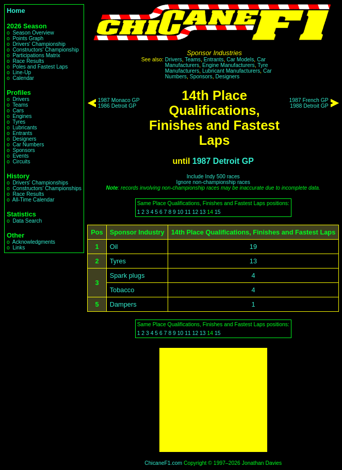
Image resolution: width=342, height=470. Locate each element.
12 (195, 212)
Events (20, 156)
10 (180, 212)
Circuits (21, 161)
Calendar (23, 78)
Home (16, 10)
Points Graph (27, 38)
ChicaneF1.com (163, 463)
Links (18, 247)
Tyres (18, 122)
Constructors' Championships (46, 188)
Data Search (27, 221)
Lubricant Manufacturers (231, 71)
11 (188, 212)
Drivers (20, 99)
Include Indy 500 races (213, 176)
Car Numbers (28, 144)
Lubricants (24, 127)
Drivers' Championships (40, 183)
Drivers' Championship (39, 44)
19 (253, 246)
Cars (18, 110)
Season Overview (33, 33)
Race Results (28, 61)
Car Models (240, 59)
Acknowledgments (33, 242)
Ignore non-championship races (213, 182)
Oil (114, 246)
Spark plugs (127, 275)
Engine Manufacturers (228, 65)
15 (218, 212)
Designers (24, 139)
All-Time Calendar (33, 200)
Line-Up (21, 72)
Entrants (22, 133)
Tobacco (122, 290)
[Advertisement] (213, 399)
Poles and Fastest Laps (40, 67)
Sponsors (23, 150)
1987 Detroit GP (223, 161)
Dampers (123, 304)
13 (203, 212)
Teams (20, 105)
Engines (21, 116)
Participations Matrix (36, 55)
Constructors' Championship (45, 50)
